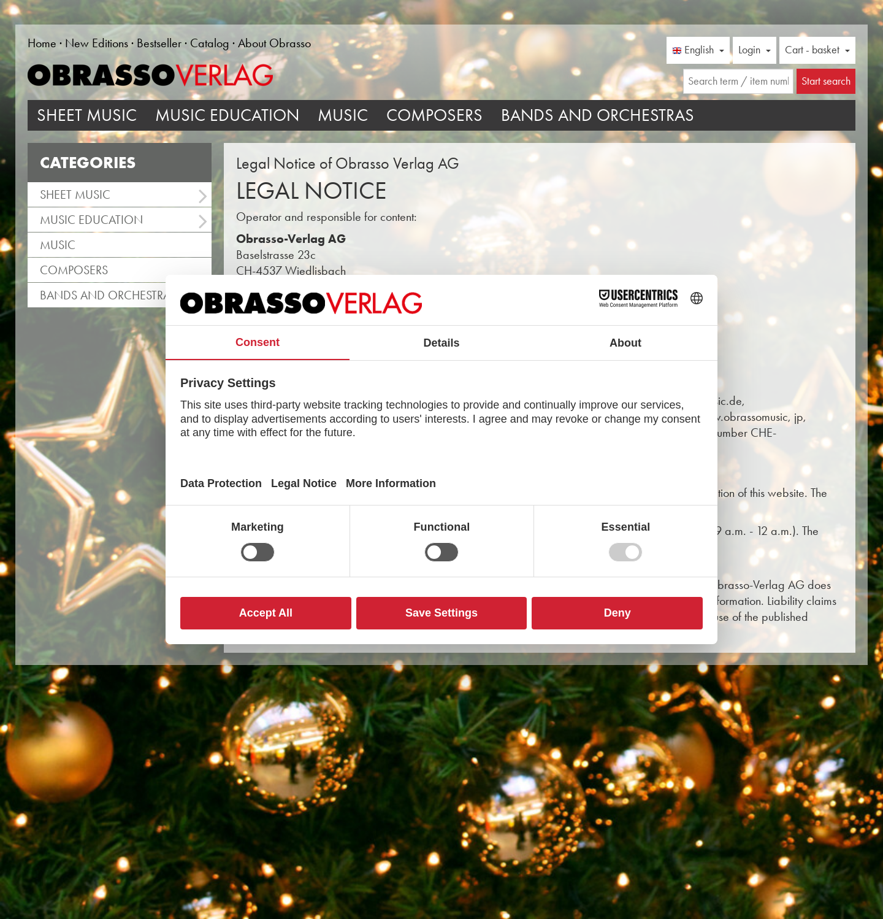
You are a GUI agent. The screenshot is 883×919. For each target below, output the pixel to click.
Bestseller (159, 43)
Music (343, 115)
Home (42, 43)
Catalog (209, 43)
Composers (434, 115)
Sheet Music (87, 115)
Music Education (227, 115)
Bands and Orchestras (597, 115)
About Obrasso (274, 43)
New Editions (96, 43)
